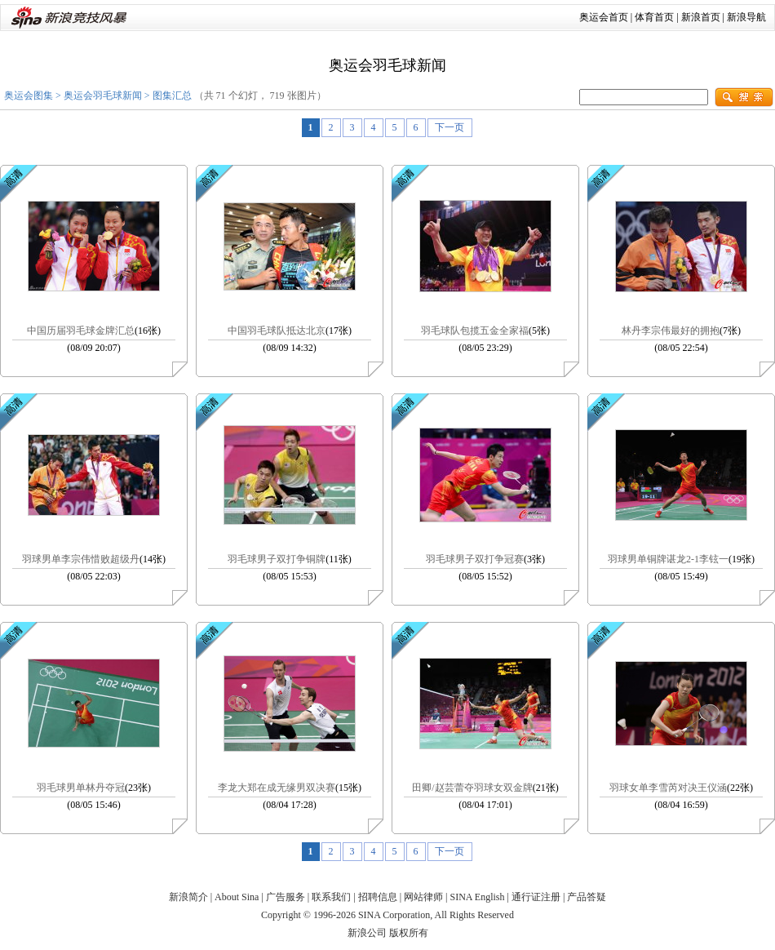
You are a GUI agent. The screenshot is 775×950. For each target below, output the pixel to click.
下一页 (449, 127)
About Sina (237, 897)
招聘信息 (377, 897)
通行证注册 (536, 897)
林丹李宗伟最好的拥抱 (671, 330)
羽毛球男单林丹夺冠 (81, 787)
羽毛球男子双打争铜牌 (277, 559)
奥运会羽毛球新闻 (387, 65)
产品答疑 (586, 897)
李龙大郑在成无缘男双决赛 (276, 787)
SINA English (477, 897)
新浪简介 (188, 897)
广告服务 (285, 897)
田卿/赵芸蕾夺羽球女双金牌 (472, 787)
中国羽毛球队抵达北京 (277, 330)
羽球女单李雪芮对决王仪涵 (668, 787)
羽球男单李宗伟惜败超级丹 (81, 559)
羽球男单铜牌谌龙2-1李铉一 (668, 559)
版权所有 (408, 933)
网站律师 (423, 897)
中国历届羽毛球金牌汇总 (81, 330)
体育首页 (654, 17)
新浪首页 (700, 17)
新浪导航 (746, 17)
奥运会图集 (28, 95)
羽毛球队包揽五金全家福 (475, 330)
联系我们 (331, 897)
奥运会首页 (603, 17)
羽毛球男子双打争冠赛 (475, 559)
